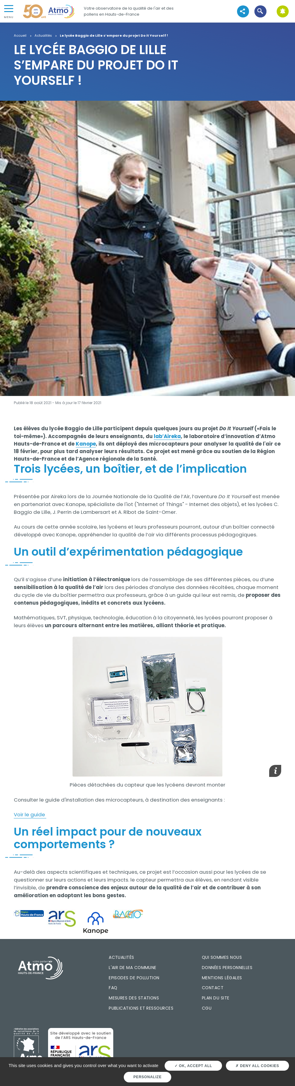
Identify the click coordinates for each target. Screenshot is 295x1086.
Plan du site (216, 998)
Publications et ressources (141, 1008)
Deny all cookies (257, 1066)
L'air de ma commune (133, 968)
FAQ (113, 988)
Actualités (43, 36)
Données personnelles (227, 968)
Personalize (147, 1077)
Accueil (20, 36)
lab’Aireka (167, 436)
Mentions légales (222, 978)
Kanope (86, 443)
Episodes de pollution (134, 978)
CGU (206, 1008)
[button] (260, 11)
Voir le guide (30, 814)
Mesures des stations (134, 998)
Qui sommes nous (222, 957)
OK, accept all (193, 1066)
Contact (213, 988)
